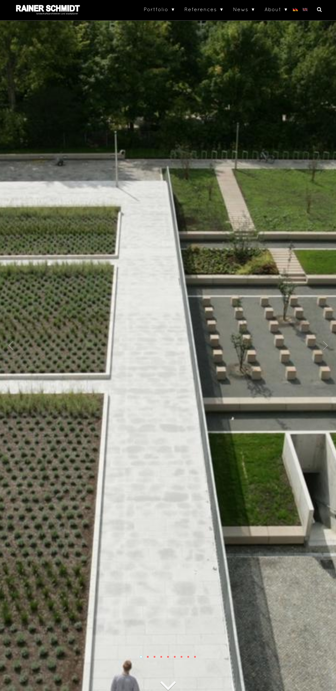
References (200, 9)
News (240, 9)
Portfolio (156, 9)
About (272, 9)
